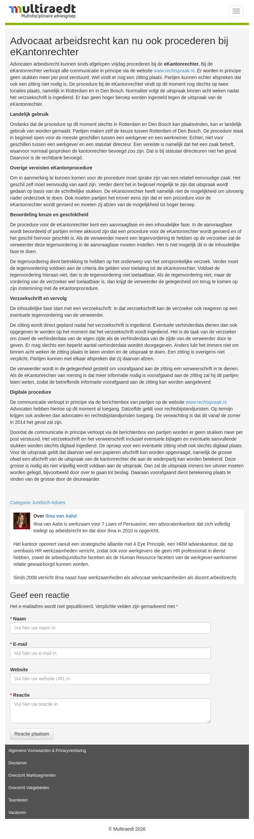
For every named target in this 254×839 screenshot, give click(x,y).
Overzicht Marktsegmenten (32, 775)
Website (19, 669)
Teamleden (18, 800)
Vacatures (17, 812)
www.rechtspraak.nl (174, 70)
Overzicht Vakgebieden (28, 787)
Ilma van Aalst (61, 516)
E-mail (18, 644)
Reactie (20, 695)
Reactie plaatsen (31, 734)
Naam (18, 618)
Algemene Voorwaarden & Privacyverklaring (47, 750)
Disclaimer (17, 763)
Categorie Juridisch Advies (37, 502)
